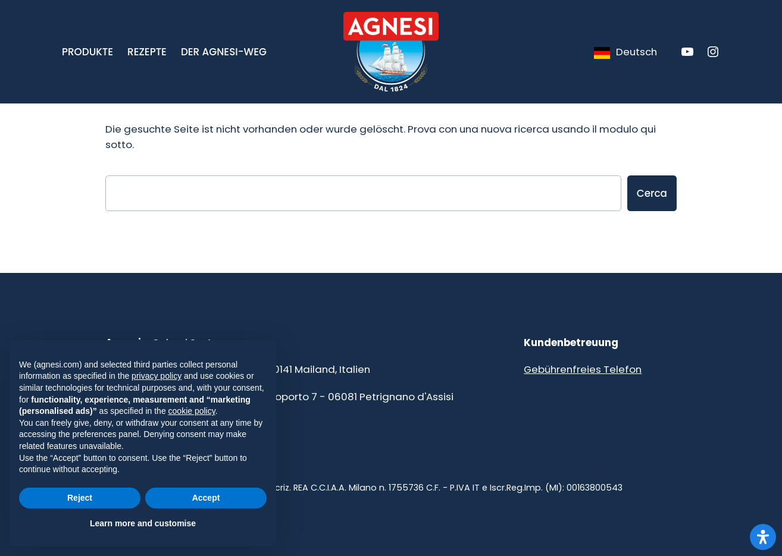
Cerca (652, 193)
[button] (87, 51)
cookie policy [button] (191, 411)
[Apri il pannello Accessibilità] (763, 537)
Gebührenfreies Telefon (583, 369)
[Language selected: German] (624, 51)
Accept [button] (206, 497)
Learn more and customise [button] (143, 523)
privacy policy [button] (157, 376)
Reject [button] (79, 497)
